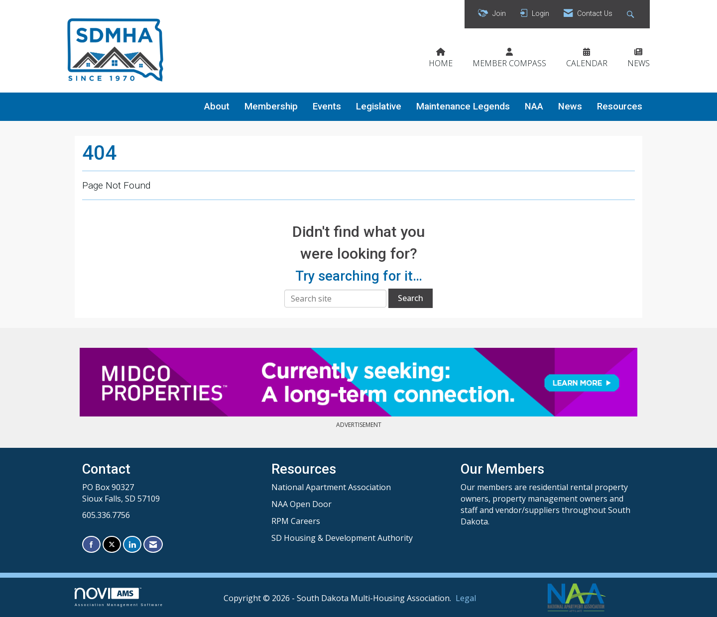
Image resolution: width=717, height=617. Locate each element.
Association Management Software (119, 597)
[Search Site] (631, 14)
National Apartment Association (331, 487)
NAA (534, 106)
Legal (466, 598)
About (217, 106)
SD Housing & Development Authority (342, 537)
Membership (271, 106)
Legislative (378, 106)
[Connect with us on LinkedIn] (132, 544)
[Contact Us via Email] (153, 544)
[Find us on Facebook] (91, 544)
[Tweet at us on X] (112, 544)
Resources (619, 106)
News (570, 106)
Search (410, 298)
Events (327, 106)
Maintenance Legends (463, 106)
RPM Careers (295, 520)
